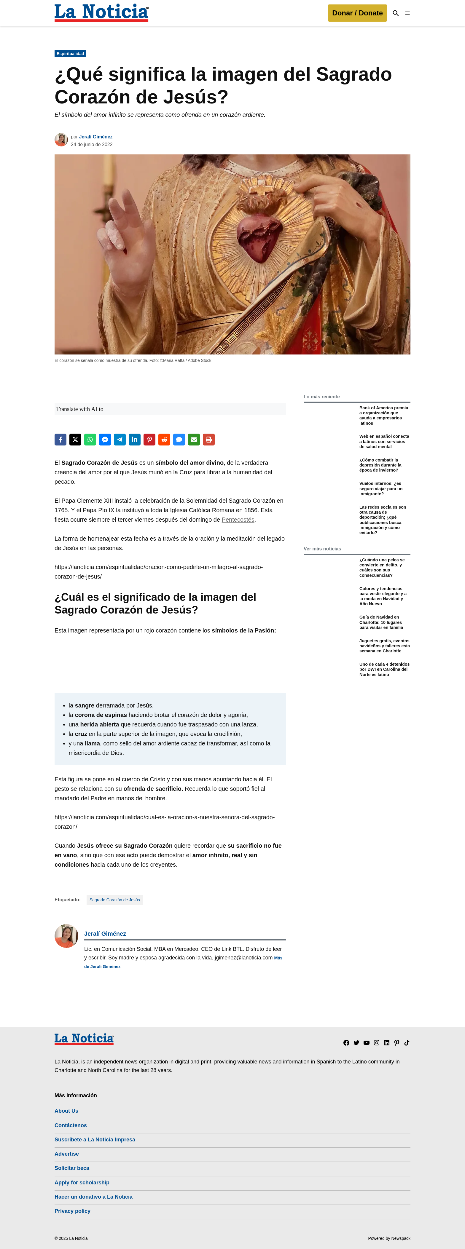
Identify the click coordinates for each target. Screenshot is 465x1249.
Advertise (67, 1154)
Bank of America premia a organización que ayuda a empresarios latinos (383, 415)
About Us (66, 1111)
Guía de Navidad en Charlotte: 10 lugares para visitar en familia (381, 622)
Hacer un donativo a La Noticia (94, 1197)
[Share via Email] (194, 439)
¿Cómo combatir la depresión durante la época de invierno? (380, 465)
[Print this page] (209, 439)
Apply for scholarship (82, 1183)
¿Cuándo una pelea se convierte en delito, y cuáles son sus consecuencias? (382, 568)
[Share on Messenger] (105, 439)
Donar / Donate (357, 13)
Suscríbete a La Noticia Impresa (95, 1140)
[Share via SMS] (179, 439)
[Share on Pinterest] (149, 439)
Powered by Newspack (389, 1238)
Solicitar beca (72, 1168)
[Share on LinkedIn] (135, 439)
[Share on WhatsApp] (90, 439)
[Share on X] (75, 439)
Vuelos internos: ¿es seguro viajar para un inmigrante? (381, 488)
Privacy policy (72, 1211)
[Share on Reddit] (164, 439)
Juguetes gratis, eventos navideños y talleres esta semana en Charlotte (384, 646)
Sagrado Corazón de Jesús (115, 899)
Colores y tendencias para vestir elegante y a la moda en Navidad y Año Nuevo (383, 596)
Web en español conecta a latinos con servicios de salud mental (384, 441)
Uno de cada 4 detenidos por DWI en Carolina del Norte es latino (384, 669)
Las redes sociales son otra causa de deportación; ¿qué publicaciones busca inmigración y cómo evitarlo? (382, 520)
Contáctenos (71, 1125)
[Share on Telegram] (120, 439)
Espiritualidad (70, 53)
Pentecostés (238, 519)
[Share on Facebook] (60, 439)
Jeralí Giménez (96, 136)
